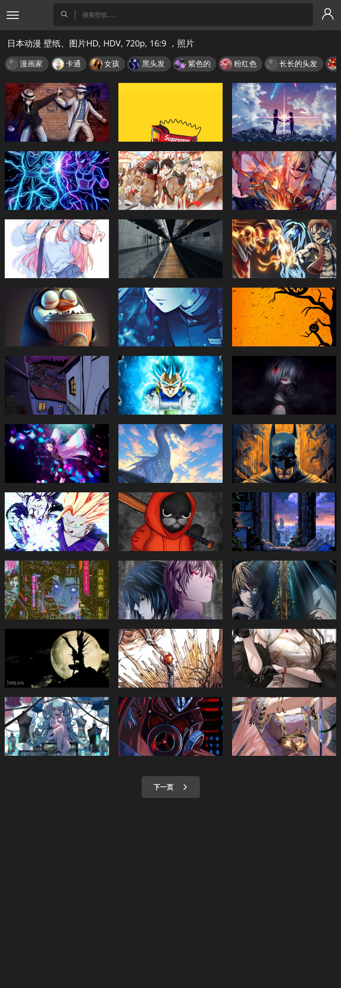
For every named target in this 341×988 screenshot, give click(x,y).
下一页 (170, 786)
